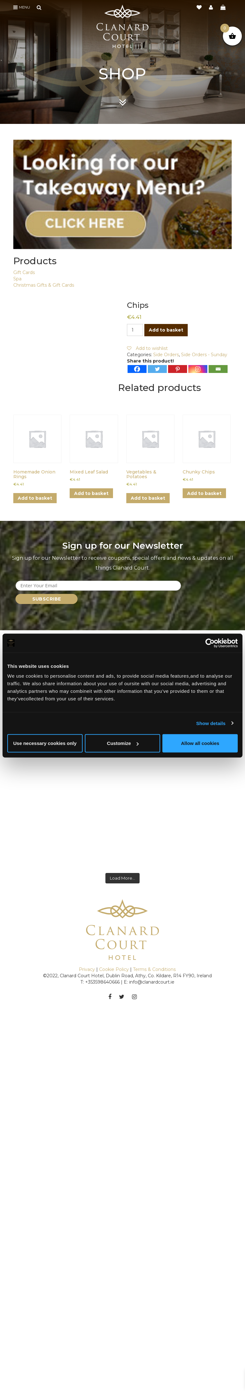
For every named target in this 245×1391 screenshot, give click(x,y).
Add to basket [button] (35, 498)
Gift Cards (24, 272)
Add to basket (166, 330)
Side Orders (166, 354)
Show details (211, 723)
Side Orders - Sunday (204, 354)
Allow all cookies (200, 743)
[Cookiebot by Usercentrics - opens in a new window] (210, 643)
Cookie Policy (114, 956)
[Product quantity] (135, 330)
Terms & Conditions (154, 956)
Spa (17, 279)
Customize (123, 743)
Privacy (87, 956)
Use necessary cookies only (45, 743)
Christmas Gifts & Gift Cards (43, 285)
